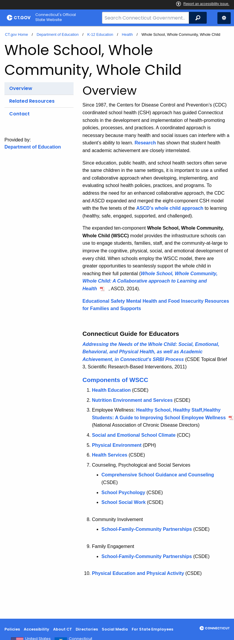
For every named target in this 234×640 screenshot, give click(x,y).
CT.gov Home (16, 34)
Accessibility (36, 629)
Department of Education (57, 34)
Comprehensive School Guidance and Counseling (157, 474)
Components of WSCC (115, 379)
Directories (87, 629)
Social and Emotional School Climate (134, 435)
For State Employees (152, 629)
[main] (117, 322)
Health (127, 34)
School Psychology (123, 492)
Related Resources (32, 101)
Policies (12, 629)
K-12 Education (100, 34)
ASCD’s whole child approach (169, 208)
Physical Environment (116, 445)
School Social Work (123, 502)
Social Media (115, 629)
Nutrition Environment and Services (132, 400)
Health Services (109, 454)
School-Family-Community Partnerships (146, 529)
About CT (62, 629)
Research (145, 142)
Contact (19, 113)
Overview (20, 88)
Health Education (111, 390)
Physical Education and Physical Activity (138, 573)
